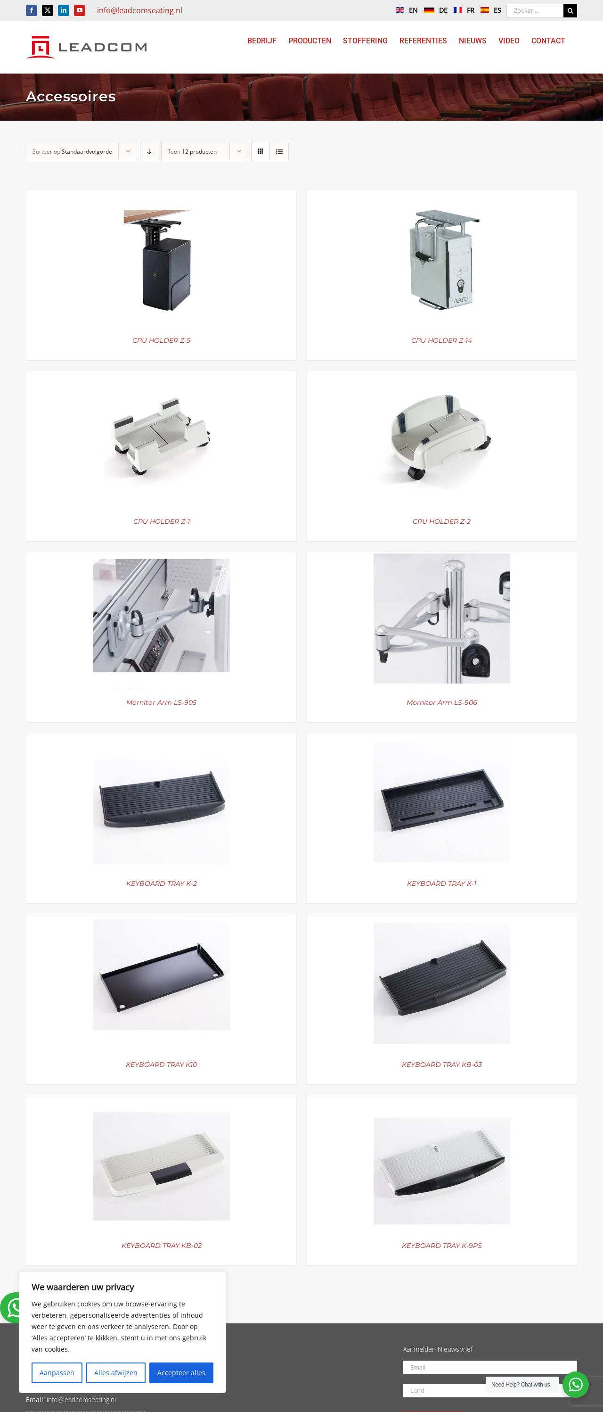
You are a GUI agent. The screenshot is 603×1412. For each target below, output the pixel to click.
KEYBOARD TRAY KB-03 (442, 1064)
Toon (192, 152)
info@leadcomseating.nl (139, 10)
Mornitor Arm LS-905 (161, 702)
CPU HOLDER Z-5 (161, 340)
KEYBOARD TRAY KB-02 (162, 1245)
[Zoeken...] (534, 10)
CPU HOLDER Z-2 (442, 521)
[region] (122, 1332)
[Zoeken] (570, 10)
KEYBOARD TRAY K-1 (441, 883)
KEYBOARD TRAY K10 (161, 1064)
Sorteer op (72, 152)
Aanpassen (57, 1372)
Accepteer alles (181, 1372)
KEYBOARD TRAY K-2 (161, 883)
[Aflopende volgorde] (149, 151)
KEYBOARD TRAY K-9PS (442, 1245)
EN (404, 10)
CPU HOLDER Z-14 (441, 340)
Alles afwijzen (116, 1372)
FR (461, 10)
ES (488, 10)
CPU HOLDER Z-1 (161, 521)
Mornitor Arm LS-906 (442, 702)
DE (433, 10)
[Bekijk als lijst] (279, 151)
